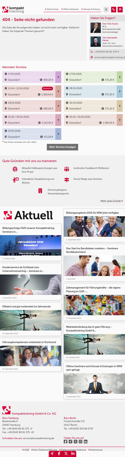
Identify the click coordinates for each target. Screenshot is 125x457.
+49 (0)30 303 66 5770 (80, 428)
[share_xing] (52, 454)
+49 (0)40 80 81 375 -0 (19, 428)
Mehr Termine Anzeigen (62, 147)
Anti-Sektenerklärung (44, 449)
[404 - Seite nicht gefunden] (113, 9)
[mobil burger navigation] (106, 9)
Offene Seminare (70, 9)
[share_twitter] (66, 454)
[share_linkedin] (72, 454)
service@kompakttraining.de (38, 438)
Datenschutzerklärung (72, 449)
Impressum (95, 449)
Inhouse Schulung (90, 9)
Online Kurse (52, 9)
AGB (25, 449)
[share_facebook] (59, 454)
